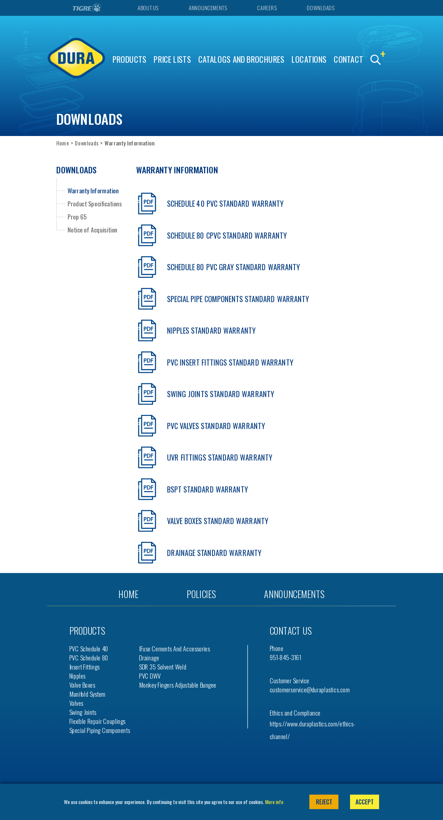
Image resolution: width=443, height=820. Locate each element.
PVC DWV (150, 675)
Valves (76, 703)
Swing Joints (83, 712)
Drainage (149, 657)
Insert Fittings (84, 666)
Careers (266, 8)
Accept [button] (364, 802)
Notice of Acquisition (92, 229)
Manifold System (87, 694)
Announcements (208, 8)
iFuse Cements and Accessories (174, 648)
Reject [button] (324, 802)
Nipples (77, 675)
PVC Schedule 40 (89, 648)
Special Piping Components (99, 730)
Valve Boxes (82, 684)
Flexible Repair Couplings (97, 721)
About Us (148, 8)
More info (274, 801)
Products (130, 59)
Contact (348, 59)
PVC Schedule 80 (89, 657)
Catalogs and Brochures (241, 59)
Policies (201, 594)
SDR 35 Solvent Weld (162, 666)
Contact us (291, 630)
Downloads (320, 8)
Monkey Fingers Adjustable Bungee (177, 684)
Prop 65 (77, 216)
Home (62, 143)
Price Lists (172, 59)
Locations (309, 59)
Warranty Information (93, 190)
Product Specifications (95, 203)
